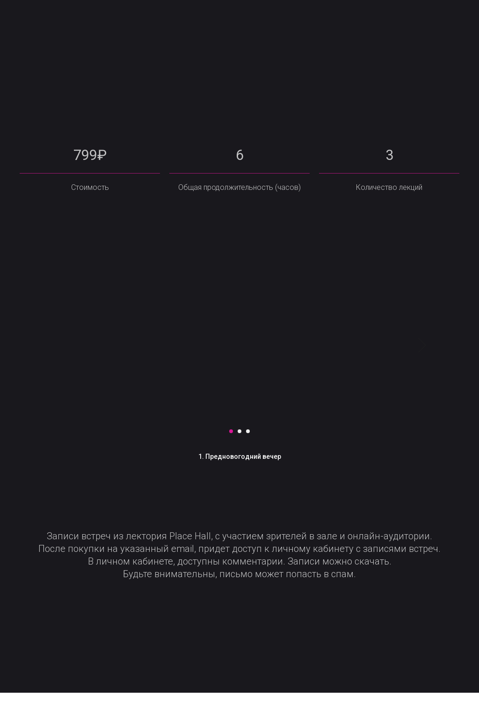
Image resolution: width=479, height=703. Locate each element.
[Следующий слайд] (422, 355)
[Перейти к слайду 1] (231, 441)
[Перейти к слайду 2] (239, 441)
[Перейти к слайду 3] (248, 441)
